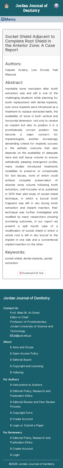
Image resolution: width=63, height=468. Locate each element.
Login (14, 455)
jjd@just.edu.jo (22, 335)
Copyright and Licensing (26, 366)
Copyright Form (21, 412)
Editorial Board (20, 359)
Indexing (16, 372)
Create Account (21, 419)
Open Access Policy (24, 353)
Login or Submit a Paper (27, 425)
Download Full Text (32, 273)
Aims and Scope (21, 347)
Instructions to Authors (26, 384)
